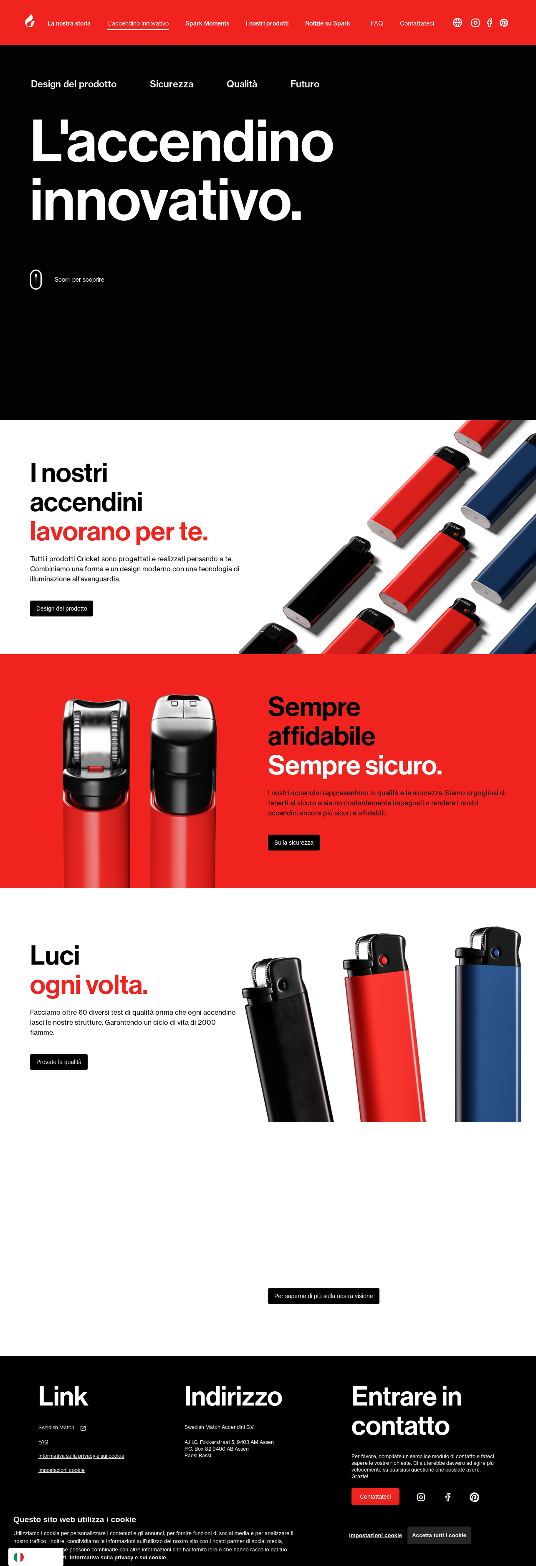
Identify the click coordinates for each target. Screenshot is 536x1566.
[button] (457, 22)
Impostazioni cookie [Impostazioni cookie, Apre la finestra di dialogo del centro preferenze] (375, 1540)
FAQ (377, 23)
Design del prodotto (73, 83)
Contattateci (417, 23)
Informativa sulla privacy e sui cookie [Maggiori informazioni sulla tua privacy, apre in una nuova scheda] (118, 1562)
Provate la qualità (58, 1062)
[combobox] (35, 1557)
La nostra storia (69, 23)
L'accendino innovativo (138, 23)
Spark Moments (207, 23)
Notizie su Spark (327, 23)
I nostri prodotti (267, 23)
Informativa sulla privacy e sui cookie (81, 1456)
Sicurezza (171, 83)
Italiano (30, 1557)
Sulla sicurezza (294, 842)
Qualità (242, 83)
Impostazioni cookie (61, 1470)
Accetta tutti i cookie (439, 1540)
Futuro (305, 83)
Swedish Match (56, 1427)
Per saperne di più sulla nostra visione (323, 1296)
